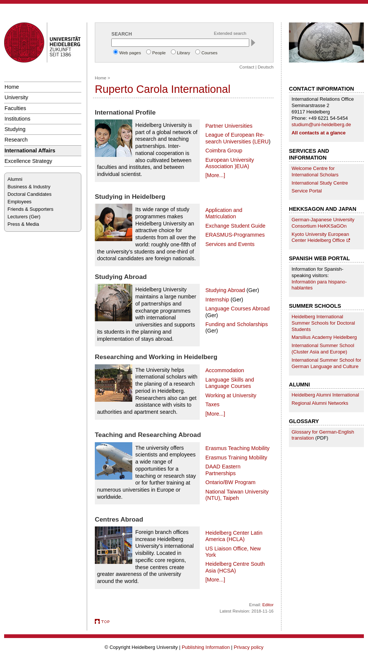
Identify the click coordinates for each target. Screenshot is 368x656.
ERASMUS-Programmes (235, 235)
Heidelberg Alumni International (325, 395)
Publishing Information (206, 647)
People (159, 53)
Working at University (230, 395)
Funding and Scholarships (236, 324)
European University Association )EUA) (229, 163)
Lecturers (17, 216)
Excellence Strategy (28, 161)
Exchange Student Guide (235, 226)
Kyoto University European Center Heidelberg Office (320, 237)
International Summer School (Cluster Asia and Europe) (323, 349)
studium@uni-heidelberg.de (321, 124)
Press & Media (23, 224)
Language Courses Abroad (237, 309)
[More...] (215, 175)
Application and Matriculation (223, 213)
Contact (246, 67)
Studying (14, 129)
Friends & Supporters (30, 209)
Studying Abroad (225, 290)
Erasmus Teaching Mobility (237, 448)
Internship (217, 300)
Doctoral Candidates (29, 194)
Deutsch (266, 67)
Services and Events (229, 244)
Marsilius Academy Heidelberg (324, 337)
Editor (268, 604)
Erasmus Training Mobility (236, 458)
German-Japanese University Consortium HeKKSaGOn (323, 223)
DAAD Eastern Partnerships (223, 470)
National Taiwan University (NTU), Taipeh (237, 495)
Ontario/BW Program (230, 482)
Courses (209, 53)
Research (16, 140)
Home (11, 87)
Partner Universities (229, 126)
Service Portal (307, 191)
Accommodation (224, 370)
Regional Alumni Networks (320, 403)
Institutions (17, 119)
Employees (19, 201)
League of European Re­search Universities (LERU (237, 138)
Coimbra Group (223, 151)
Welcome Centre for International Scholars (315, 171)
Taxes (212, 404)
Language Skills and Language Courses (229, 383)
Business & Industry (28, 186)
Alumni (14, 179)
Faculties (15, 108)
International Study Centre (320, 183)
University (16, 97)
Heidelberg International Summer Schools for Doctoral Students (323, 323)
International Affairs (29, 151)
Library (183, 53)
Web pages (130, 53)
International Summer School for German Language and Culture (326, 363)
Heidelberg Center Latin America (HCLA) (233, 536)
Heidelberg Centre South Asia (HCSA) (235, 567)
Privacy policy (248, 647)
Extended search (230, 33)
